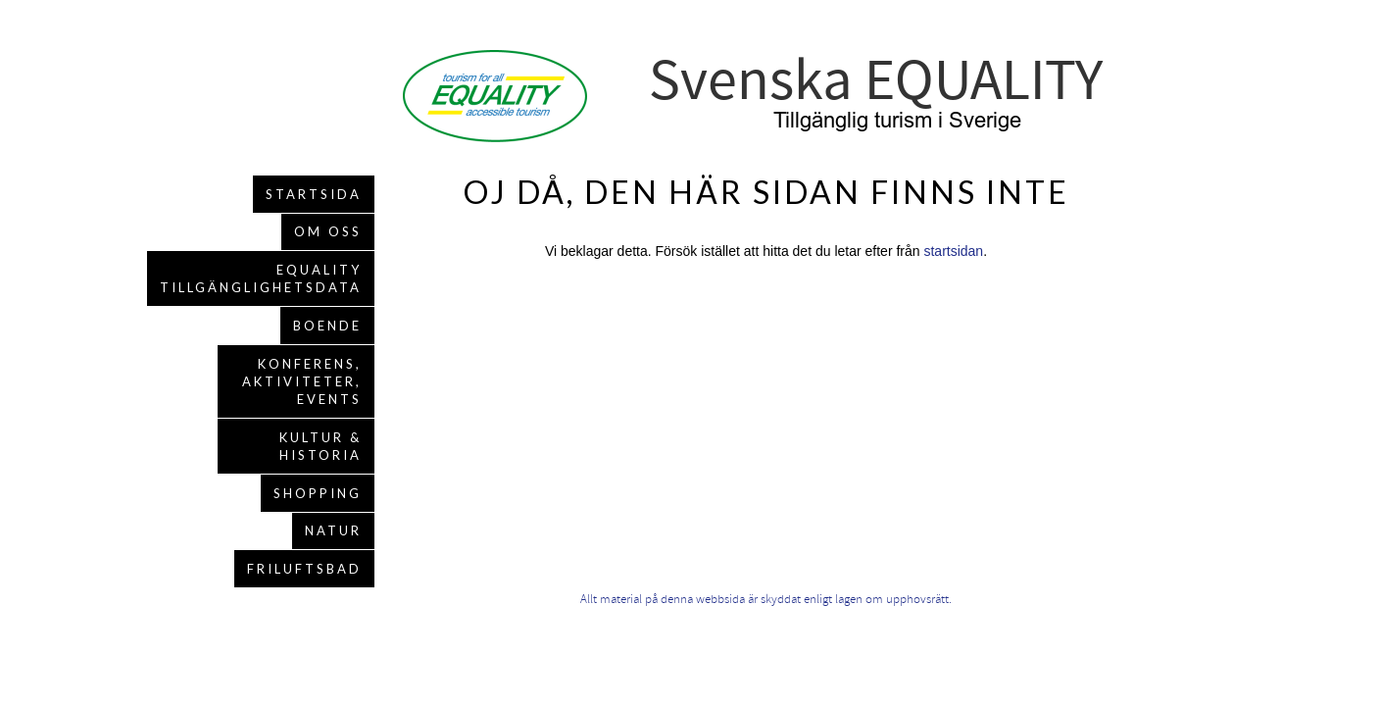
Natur (333, 530)
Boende (327, 325)
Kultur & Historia (320, 446)
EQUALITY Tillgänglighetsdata (261, 278)
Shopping (317, 493)
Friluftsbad (304, 569)
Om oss (328, 231)
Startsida (314, 194)
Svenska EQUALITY (876, 81)
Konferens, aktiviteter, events (302, 381)
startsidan (953, 251)
